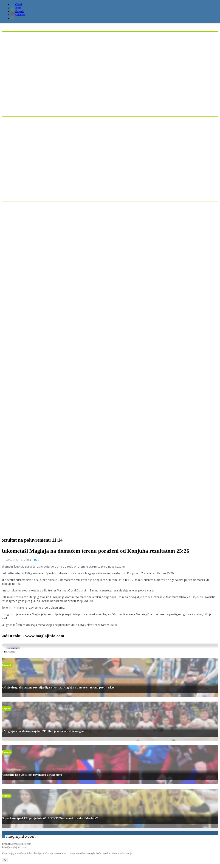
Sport (16, 7)
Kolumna (18, 14)
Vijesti (16, 4)
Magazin (17, 11)
